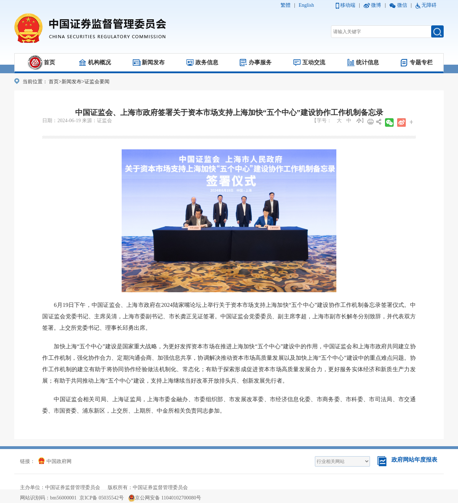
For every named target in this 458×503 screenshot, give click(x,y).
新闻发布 (153, 62)
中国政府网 (55, 461)
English (306, 5)
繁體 (286, 5)
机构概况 (99, 62)
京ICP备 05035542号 (101, 497)
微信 (402, 5)
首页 (49, 62)
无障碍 (429, 5)
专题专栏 (421, 62)
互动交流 (313, 62)
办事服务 (260, 62)
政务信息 (206, 62)
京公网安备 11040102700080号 (164, 497)
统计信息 (367, 62)
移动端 (347, 5)
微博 (376, 5)
